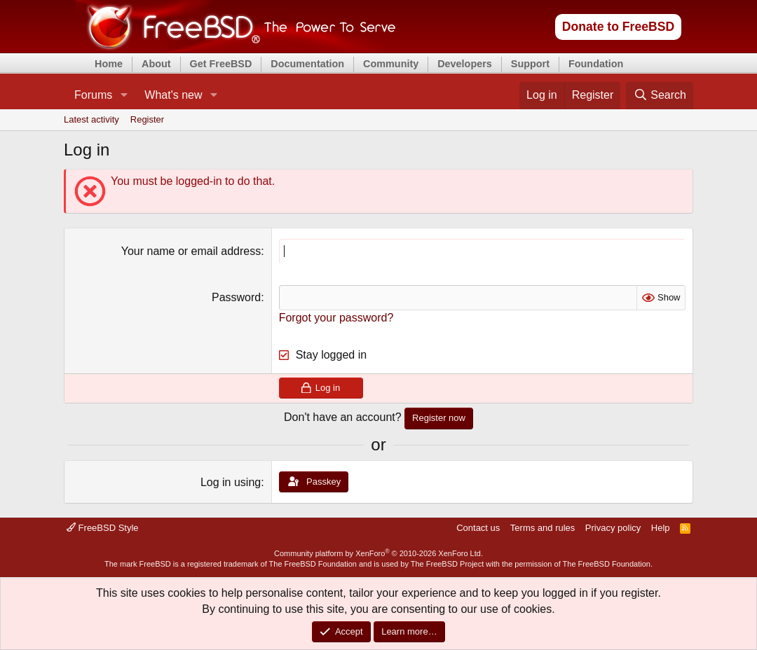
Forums (93, 95)
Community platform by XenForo (378, 553)
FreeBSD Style (103, 528)
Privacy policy (613, 528)
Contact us (478, 528)
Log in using (230, 482)
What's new (173, 95)
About (156, 63)
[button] (124, 95)
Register (147, 119)
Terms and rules (542, 528)
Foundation (595, 63)
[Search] (659, 95)
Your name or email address (191, 251)
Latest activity (91, 119)
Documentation (307, 63)
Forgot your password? (336, 318)
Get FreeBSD (221, 63)
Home (109, 63)
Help (660, 528)
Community (390, 63)
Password (236, 297)
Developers (464, 63)
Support (530, 63)
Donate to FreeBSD (618, 27)
